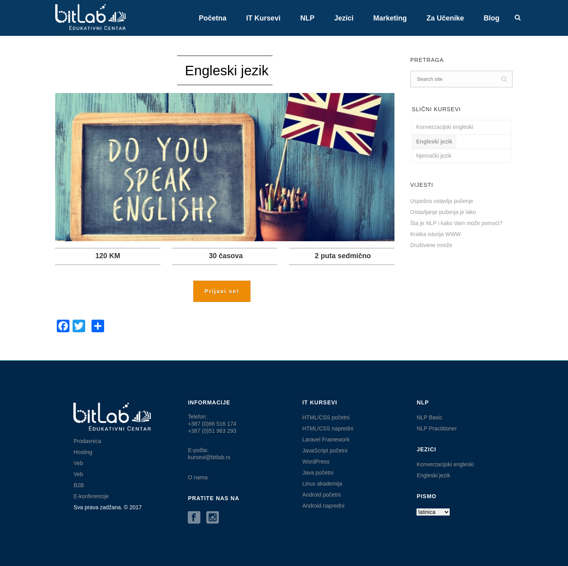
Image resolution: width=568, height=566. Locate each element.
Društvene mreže (431, 245)
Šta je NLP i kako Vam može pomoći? (456, 223)
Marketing (390, 18)
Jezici (343, 18)
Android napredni (323, 506)
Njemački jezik (433, 156)
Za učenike (445, 18)
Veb (78, 463)
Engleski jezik (434, 141)
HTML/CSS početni (325, 417)
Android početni (321, 495)
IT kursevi (263, 18)
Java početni (317, 472)
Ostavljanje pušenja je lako (443, 212)
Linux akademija (322, 483)
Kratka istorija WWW (435, 234)
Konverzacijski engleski (444, 127)
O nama (197, 477)
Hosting (82, 452)
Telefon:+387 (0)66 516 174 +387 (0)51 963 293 (212, 423)
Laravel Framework (325, 439)
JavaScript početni (324, 450)
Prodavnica (87, 441)
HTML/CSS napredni (327, 428)
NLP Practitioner (437, 428)
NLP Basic (429, 417)
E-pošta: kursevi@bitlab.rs (209, 453)
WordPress (315, 461)
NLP (307, 18)
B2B (78, 485)
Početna (212, 18)
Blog (491, 18)
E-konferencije (91, 496)
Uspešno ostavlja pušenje (441, 201)
